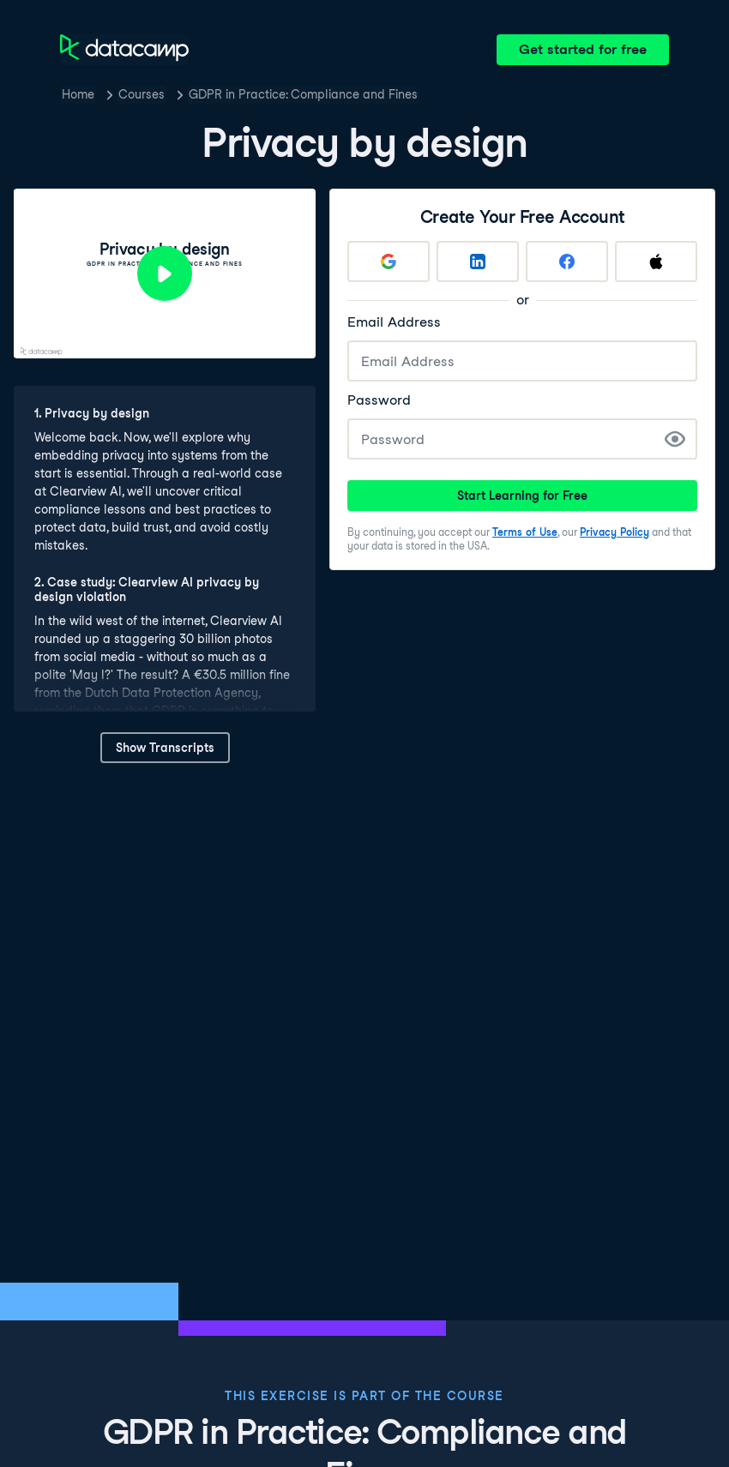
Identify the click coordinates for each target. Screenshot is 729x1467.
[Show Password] (675, 439)
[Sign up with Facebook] (567, 261)
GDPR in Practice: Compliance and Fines (303, 94)
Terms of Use (524, 532)
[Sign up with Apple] (656, 261)
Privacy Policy (614, 532)
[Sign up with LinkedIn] (478, 261)
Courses (141, 94)
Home (78, 94)
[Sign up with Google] (388, 261)
